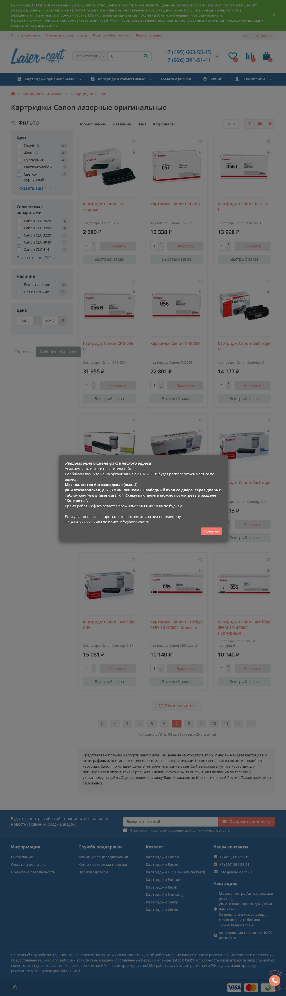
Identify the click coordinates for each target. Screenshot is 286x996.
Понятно (211, 531)
